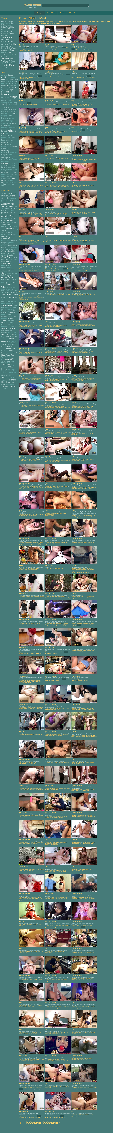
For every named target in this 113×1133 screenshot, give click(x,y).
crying (61, 213)
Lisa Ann (4, 323)
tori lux (26, 1062)
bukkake (91, 269)
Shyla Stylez (4, 372)
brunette (13, 97)
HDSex (9, 29)
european (8, 118)
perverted (78, 352)
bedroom (91, 324)
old (16, 156)
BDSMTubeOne (5, 23)
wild (2, 185)
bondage (11, 94)
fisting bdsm (72, 22)
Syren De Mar (6, 375)
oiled (29, 870)
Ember (3, 267)
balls (23, 542)
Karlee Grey (9, 301)
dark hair (90, 735)
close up (3, 100)
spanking (3, 174)
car (61, 351)
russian (3, 169)
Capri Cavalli (5, 244)
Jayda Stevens (9, 281)
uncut (67, 762)
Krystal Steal (10, 313)
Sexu (12, 50)
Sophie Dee (4, 374)
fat (6, 122)
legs (12, 140)
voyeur (35, 569)
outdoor (3, 159)
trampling (34, 104)
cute (2, 111)
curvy (14, 109)
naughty (3, 156)
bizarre (30, 131)
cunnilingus (4, 109)
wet (9, 184)
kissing (3, 140)
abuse (75, 269)
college (9, 100)
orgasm (7, 158)
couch (25, 270)
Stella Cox (11, 374)
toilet (55, 270)
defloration (37, 680)
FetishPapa (5, 27)
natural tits (4, 154)
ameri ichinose (27, 187)
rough (13, 167)
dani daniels (79, 572)
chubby (13, 99)
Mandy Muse (12, 326)
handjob (4, 131)
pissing (8, 161)
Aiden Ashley (12, 198)
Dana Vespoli (13, 259)
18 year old (4, 75)
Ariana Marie (6, 225)
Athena (9, 229)
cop (62, 460)
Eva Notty (9, 267)
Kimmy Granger (5, 310)
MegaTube (5, 40)
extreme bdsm (23, 23)
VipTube (4, 61)
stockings (14, 174)
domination (4, 115)
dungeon (21, 789)
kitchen (68, 679)
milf (8, 148)
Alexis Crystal (7, 204)
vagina (73, 434)
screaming (9, 169)
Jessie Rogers (9, 290)
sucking (3, 178)
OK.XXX (10, 42)
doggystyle (12, 113)
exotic (38, 432)
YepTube (4, 67)
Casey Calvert (12, 246)
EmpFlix (10, 25)
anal (3, 79)
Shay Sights (4, 371)
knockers (78, 186)
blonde (9, 92)
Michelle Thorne (12, 332)
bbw (10, 83)
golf (80, 843)
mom (7, 152)
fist (39, 23)
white (12, 184)
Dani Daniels (6, 261)
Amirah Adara (6, 212)
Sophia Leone (12, 372)
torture (57, 380)
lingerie (4, 144)
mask (53, 132)
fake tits (12, 120)
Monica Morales (11, 337)
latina (8, 140)
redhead (4, 167)
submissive (77, 160)
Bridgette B (10, 237)
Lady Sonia (4, 314)
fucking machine (28, 708)
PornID (3, 46)
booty (3, 97)
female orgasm (75, 843)
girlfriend (15, 127)
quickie (86, 325)
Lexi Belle (4, 318)
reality (13, 166)
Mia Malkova (6, 331)
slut (12, 171)
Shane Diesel (11, 369)
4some (23, 596)
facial (8, 120)
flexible (85, 213)
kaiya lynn (31, 243)
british (7, 97)
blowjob (5, 94)
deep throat (9, 111)
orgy (12, 158)
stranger (34, 681)
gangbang (4, 127)
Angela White (7, 216)
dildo (2, 113)
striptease (9, 176)
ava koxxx (26, 299)
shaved (3, 171)
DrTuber (4, 25)
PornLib (9, 46)
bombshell (58, 486)
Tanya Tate (14, 375)
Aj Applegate (4, 200)
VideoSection (7, 58)
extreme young (63, 22)
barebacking (4, 83)
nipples (9, 156)
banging (81, 240)
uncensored (8, 182)
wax (82, 954)
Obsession (7, 343)
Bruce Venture (10, 242)
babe (15, 81)
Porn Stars (51, 13)
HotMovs (4, 33)
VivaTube (12, 61)
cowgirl (4, 104)
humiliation (89, 625)
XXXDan (9, 65)
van (34, 763)
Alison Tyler (9, 208)
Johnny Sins (7, 294)
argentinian (81, 324)
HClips (12, 27)
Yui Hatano (4, 388)
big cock (12, 87)
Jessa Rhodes (11, 287)
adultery (50, 240)
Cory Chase (7, 257)
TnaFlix (10, 52)
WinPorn (7, 63)
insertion (78, 598)
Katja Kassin (9, 303)
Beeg (12, 23)
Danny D (5, 263)
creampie (14, 104)
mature (3, 149)
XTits (3, 65)
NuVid (3, 42)
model (3, 152)
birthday (76, 351)
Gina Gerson (6, 272)
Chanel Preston (6, 247)
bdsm (14, 83)
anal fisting (31, 378)
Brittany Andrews (5, 240)
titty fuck (12, 180)
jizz (9, 139)
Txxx (9, 54)
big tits (12, 90)
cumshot (9, 108)
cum (7, 106)
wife (16, 184)
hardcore (12, 131)
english (15, 117)
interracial (14, 137)
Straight (39, 13)
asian (7, 79)
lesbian (3, 142)
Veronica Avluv (10, 384)
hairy (9, 129)
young (79, 22)
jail (69, 47)
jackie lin (26, 243)
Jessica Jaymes (5, 289)
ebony (11, 117)
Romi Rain (10, 355)
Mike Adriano (7, 334)
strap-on (3, 176)
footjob (50, 380)
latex (90, 159)
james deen (86, 572)
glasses (81, 680)
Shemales (72, 13)
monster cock (13, 152)
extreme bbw (33, 23)
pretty (15, 163)
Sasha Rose (10, 362)
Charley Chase (10, 249)
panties (9, 159)
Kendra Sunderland (10, 309)
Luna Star (10, 325)
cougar (10, 102)
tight (8, 180)
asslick (29, 652)
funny (9, 125)
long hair (10, 144)
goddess (78, 790)
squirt (8, 174)
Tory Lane (4, 380)
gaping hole (41, 815)
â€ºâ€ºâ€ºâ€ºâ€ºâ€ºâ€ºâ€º (43, 1122)
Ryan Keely (4, 357)
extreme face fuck (57, 23)
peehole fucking (46, 23)
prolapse (31, 77)
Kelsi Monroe (8, 307)
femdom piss (40, 22)
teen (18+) (36, 77)
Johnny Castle (11, 292)
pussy (8, 165)
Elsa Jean (9, 265)
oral (2, 158)
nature (10, 154)
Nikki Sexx (11, 341)
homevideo (5, 135)
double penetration (6, 116)
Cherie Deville (8, 251)
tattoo (9, 178)
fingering (4, 125)
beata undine (27, 682)
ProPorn (12, 48)
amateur (5, 77)
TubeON (4, 54)
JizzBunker (6, 37)
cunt (10, 109)
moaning (12, 151)
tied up (66, 158)
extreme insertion (106, 22)
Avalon (8, 234)
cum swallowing (86, 623)
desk (64, 74)
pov (11, 163)
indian (8, 137)
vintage (14, 182)
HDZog (3, 31)
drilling (73, 898)
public (3, 166)
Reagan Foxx (10, 349)
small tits (4, 173)
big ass (10, 85)
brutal (53, 379)
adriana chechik (28, 50)
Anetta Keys (9, 214)
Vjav (2, 63)
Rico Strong (9, 353)
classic (92, 240)
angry (49, 213)
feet (9, 122)
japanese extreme (94, 22)
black (3, 92)
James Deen (7, 277)
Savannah (5, 365)
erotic (3, 118)
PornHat (12, 44)
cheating (8, 99)
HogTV (9, 31)
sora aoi (52, 515)
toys (2, 182)
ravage (85, 816)
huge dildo (24, 1117)
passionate (14, 159)
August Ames (11, 231)
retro (59, 598)
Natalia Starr (4, 339)
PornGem (4, 44)
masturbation (12, 146)
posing (30, 49)
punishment (92, 569)
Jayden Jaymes (10, 282)
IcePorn (11, 33)
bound (33, 869)
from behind (28, 297)
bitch (85, 378)
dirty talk (41, 707)
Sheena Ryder (12, 371)
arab (75, 104)
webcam (4, 184)
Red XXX (4, 351)
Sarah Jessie (5, 361)
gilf (42, 514)
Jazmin (3, 285)
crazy (9, 104)
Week (43, 18)
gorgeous (47, 927)
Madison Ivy (4, 326)
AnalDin (10, 21)
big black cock (28, 514)
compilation (4, 102)
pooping (84, 22)
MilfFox (12, 40)
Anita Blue (9, 223)
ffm (39, 623)
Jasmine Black (6, 279)
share (89, 325)
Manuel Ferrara (8, 328)
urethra (21, 133)
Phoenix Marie (7, 347)
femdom (8, 123)
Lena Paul (12, 316)
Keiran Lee (6, 305)
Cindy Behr (10, 255)
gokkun (25, 433)
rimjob (25, 625)
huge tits (12, 135)
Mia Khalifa (5, 330)
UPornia (4, 56)
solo (15, 173)
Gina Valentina (12, 273)
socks (60, 132)
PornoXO (5, 48)
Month (38, 18)
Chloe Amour (5, 253)
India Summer (6, 275)
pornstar (5, 163)
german (10, 127)
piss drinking (39, 132)
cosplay (81, 925)
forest (51, 598)
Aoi (15, 223)
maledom (93, 159)
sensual (15, 169)
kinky (12, 139)
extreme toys (49, 22)
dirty (6, 113)
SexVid (3, 52)
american (12, 77)
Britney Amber (7, 239)
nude (13, 156)
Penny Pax (10, 345)
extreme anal (31, 22)
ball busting (77, 789)
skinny (8, 171)
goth (33, 708)
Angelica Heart (5, 218)
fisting (20, 77)
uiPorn (14, 54)
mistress (37, 708)
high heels (7, 133)
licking (9, 142)
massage (3, 146)
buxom (86, 517)
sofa (72, 544)
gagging (47, 132)
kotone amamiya (55, 844)
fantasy (3, 122)
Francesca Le (5, 269)
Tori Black (13, 378)
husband (3, 137)
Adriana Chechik (8, 197)
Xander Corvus (8, 386)
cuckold (3, 106)
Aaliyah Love (5, 194)
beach (23, 568)
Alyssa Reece (10, 210)
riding (9, 167)
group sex (4, 129)
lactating (87, 49)
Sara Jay (9, 359)
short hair (41, 487)
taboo (32, 870)
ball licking (56, 269)
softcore (10, 173)
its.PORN (4, 35)
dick (15, 111)
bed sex (86, 324)
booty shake (81, 517)
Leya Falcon (10, 320)
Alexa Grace (10, 202)
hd (2, 133)
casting (3, 99)
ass (11, 79)
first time (78, 213)
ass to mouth (30, 269)
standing (21, 298)
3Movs (3, 21)
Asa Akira (10, 227)
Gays (62, 13)
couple (15, 102)
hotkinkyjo (26, 78)
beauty (3, 85)
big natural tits (5, 90)
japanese (4, 139)
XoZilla (13, 63)
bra (54, 131)
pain (56, 22)
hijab (83, 104)
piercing (3, 161)
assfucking (9, 81)
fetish (14, 123)
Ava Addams (5, 232)
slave (51, 214)
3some (10, 75)
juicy (86, 104)
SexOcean (5, 50)
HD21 (3, 29)
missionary (5, 151)
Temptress (5, 378)
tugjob (58, 326)
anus (23, 76)
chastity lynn (80, 380)
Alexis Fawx (7, 206)
